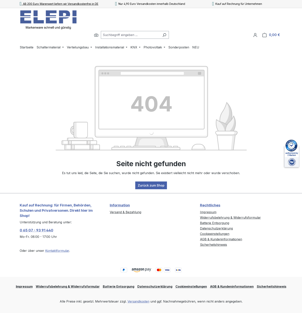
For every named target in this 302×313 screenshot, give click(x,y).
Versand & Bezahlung (125, 212)
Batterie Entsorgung (214, 223)
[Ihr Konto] (255, 35)
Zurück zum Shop (151, 185)
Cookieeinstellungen (214, 234)
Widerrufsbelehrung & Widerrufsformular (230, 217)
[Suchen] (96, 35)
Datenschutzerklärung (216, 228)
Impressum (208, 212)
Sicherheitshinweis (213, 245)
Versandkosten (138, 301)
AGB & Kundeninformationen (221, 239)
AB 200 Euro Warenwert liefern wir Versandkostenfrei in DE (59, 3)
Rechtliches (210, 205)
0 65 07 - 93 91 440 (36, 230)
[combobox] (130, 35)
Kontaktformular (57, 251)
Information (120, 205)
